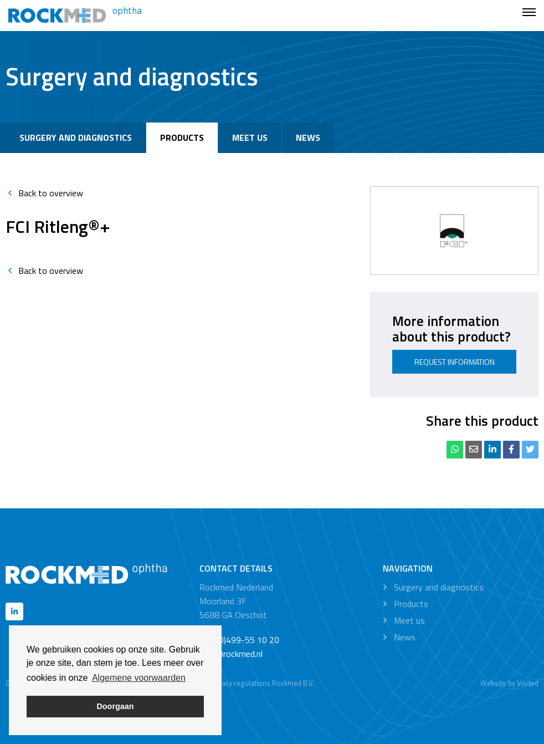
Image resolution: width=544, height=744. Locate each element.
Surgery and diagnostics (75, 137)
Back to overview (44, 193)
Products (182, 137)
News (308, 137)
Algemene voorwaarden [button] (139, 677)
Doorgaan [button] (115, 706)
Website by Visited (509, 683)
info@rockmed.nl (231, 653)
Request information (454, 362)
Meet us (250, 137)
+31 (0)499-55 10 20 (239, 639)
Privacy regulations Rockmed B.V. (261, 683)
